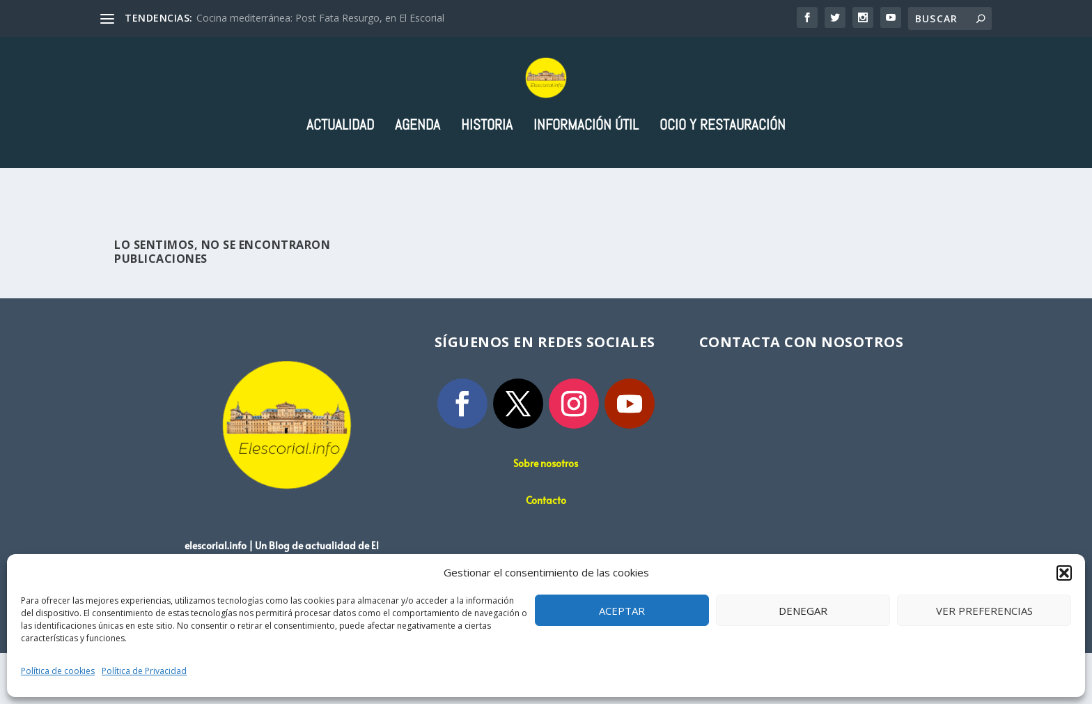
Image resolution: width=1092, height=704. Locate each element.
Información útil (586, 177)
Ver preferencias (984, 611)
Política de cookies (58, 671)
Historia (487, 177)
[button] (1064, 573)
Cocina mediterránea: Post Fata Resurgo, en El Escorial (320, 17)
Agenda (417, 177)
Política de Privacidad (144, 671)
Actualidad (340, 177)
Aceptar (622, 611)
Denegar (803, 611)
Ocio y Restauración (723, 177)
